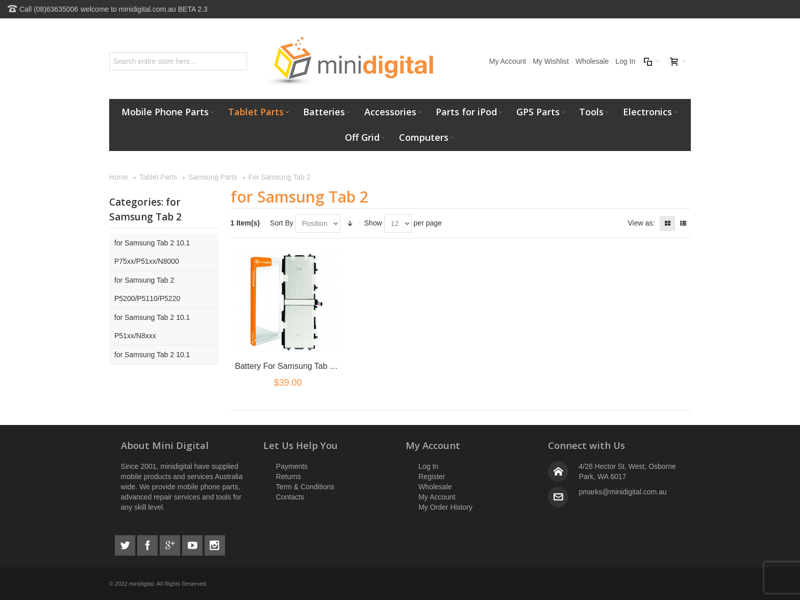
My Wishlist (551, 61)
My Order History (445, 507)
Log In (625, 61)
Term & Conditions (305, 487)
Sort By (281, 223)
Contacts (290, 497)
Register (431, 476)
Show (373, 223)
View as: (641, 223)
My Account (507, 61)
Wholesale (592, 61)
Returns (288, 476)
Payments (292, 466)
